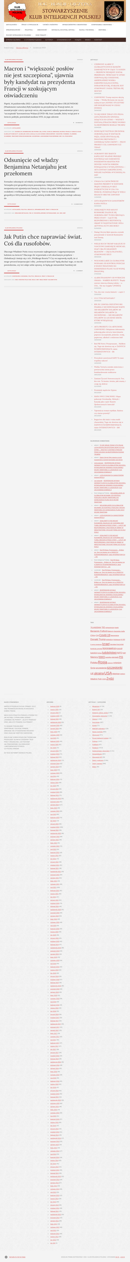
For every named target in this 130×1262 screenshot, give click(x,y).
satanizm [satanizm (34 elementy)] (110, 663)
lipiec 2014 (53, 1148)
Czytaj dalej (11, 122)
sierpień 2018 (54, 992)
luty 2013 (53, 1202)
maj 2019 (53, 963)
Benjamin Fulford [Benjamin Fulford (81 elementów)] (98, 631)
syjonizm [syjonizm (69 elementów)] (117, 662)
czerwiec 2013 (54, 1189)
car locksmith (98, 480)
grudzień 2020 (54, 903)
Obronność (95, 735)
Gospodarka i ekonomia (20, 276)
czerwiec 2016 (54, 1075)
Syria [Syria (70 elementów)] (92, 668)
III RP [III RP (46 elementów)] (123, 640)
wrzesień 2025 (54, 725)
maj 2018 (53, 1002)
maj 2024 (53, 776)
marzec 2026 (54, 709)
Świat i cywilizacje (52, 209)
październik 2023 (55, 798)
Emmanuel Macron (59, 131)
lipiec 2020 (53, 919)
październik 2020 (55, 909)
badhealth (18, 131)
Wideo (88, 40)
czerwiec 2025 (54, 735)
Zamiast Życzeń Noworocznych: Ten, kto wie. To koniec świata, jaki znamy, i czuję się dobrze (110, 381)
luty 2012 (53, 1240)
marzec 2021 (54, 894)
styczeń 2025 (54, 751)
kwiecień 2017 (54, 1043)
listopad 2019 (54, 944)
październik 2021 (55, 871)
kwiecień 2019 (54, 967)
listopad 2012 (54, 1211)
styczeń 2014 (54, 1167)
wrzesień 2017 (54, 1027)
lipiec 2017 (53, 1033)
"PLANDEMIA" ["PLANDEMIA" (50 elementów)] (96, 628)
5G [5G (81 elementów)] (103, 627)
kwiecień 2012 (54, 1233)
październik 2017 (55, 1024)
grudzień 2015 (54, 1094)
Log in (122, 1257)
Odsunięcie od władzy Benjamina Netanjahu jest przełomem (35, 167)
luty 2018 (53, 1011)
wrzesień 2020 (54, 913)
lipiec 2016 (53, 1071)
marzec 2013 (54, 1198)
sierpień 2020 (54, 916)
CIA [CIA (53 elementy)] (97, 635)
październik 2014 (55, 1138)
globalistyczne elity (11, 134)
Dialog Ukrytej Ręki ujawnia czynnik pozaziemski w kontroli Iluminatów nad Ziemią (109, 235)
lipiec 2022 (53, 843)
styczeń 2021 (54, 900)
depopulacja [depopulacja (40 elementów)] (115, 635)
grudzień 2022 (54, 827)
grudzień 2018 (54, 979)
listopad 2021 (54, 868)
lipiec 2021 (53, 881)
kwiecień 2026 (54, 706)
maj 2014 (53, 1154)
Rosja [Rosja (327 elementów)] (102, 662)
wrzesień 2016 (54, 1065)
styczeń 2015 (54, 1129)
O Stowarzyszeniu (32, 40)
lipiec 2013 (53, 1186)
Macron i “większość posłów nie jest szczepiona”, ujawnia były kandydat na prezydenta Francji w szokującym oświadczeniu (39, 82)
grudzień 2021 (54, 865)
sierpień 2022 (54, 840)
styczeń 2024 (54, 789)
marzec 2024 (54, 782)
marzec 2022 (54, 855)
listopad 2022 (54, 830)
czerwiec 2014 (54, 1151)
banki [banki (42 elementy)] (117, 628)
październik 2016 (55, 1062)
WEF (60, 136)
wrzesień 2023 (54, 802)
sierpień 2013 (54, 1183)
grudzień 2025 (54, 716)
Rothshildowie (51, 213)
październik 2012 (55, 1214)
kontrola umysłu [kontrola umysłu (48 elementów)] (96, 649)
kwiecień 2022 (54, 852)
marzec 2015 (54, 1122)
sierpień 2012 (54, 1221)
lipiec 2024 (53, 770)
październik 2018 (55, 986)
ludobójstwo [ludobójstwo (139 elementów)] (109, 652)
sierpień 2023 (54, 805)
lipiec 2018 (53, 995)
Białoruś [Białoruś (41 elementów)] (110, 631)
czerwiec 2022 (54, 846)
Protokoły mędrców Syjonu (105, 390)
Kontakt (98, 40)
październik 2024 (55, 760)
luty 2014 (53, 1163)
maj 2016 (53, 1078)
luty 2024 (53, 786)
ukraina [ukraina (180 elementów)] (99, 673)
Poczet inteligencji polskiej (100, 738)
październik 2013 (55, 1176)
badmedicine (27, 131)
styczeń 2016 (54, 1090)
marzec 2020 (54, 932)
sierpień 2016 (54, 1068)
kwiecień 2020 (54, 929)
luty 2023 (53, 821)
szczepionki (36, 136)
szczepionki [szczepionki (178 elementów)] (114, 667)
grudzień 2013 (54, 1170)
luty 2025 (53, 748)
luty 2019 (53, 973)
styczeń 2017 (54, 1052)
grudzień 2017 (54, 1017)
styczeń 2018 (54, 1014)
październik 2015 (55, 1100)
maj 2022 (53, 849)
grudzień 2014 (54, 1132)
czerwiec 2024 (54, 773)
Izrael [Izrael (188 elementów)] (106, 644)
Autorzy (49, 40)
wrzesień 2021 (54, 875)
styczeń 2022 (54, 862)
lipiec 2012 (53, 1224)
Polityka (24, 209)
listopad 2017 (54, 1021)
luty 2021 (53, 897)
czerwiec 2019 (54, 960)
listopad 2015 (54, 1097)
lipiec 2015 (53, 1109)
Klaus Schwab (41, 134)
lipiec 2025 (53, 732)
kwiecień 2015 (54, 1119)
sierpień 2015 (54, 1106)
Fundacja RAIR (76, 131)
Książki (78, 40)
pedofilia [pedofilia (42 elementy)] (108, 657)
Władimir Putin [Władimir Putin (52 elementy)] (96, 679)
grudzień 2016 (54, 1056)
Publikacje (95, 744)
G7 (33, 213)
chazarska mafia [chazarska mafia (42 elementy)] (119, 631)
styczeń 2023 (54, 824)
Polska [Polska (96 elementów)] (94, 662)
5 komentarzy (78, 204)
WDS (61, 213)
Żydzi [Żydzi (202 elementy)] (110, 678)
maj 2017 (53, 1040)
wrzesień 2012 (54, 1217)
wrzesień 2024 (54, 763)
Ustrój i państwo (97, 763)
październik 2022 (55, 833)
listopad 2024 (54, 757)
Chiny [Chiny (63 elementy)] (92, 635)
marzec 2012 (54, 1236)
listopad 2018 (54, 982)
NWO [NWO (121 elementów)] (102, 656)
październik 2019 (55, 948)
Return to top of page (17, 1257)
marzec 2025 (54, 744)
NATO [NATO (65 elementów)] (119, 653)
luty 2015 (53, 1125)
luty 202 (52, 1243)
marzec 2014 (54, 1160)
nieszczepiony (50, 134)
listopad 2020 (54, 906)
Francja (68, 131)
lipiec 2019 (53, 957)
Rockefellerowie (40, 213)
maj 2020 (53, 925)
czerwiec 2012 (54, 1227)
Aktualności (16, 128)
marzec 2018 (54, 1008)
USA (58, 213)
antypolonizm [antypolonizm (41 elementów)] (109, 628)
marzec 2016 (54, 1084)
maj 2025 (53, 738)
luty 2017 (53, 1049)
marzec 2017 (54, 1046)
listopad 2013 (54, 1173)
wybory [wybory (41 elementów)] (122, 674)
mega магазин (98, 463)
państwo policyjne (25, 279)
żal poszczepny (67, 136)
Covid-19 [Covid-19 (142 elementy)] (104, 635)
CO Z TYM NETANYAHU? (104, 298)
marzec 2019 (54, 970)
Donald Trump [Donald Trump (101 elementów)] (98, 639)
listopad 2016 (54, 1059)
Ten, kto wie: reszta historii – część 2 (109, 292)
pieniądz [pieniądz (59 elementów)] (115, 657)
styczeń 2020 (54, 938)
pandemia (66, 134)
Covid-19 (49, 131)
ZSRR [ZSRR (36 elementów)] (104, 679)
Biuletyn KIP (96, 709)
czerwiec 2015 (54, 1113)
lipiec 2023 (53, 808)
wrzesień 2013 (54, 1179)
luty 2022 (53, 859)
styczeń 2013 (54, 1205)
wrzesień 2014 (54, 1141)
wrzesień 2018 (54, 989)
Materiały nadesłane (98, 728)
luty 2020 (53, 935)
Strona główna (13, 40)
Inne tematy (96, 722)
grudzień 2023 (54, 792)
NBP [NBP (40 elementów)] (124, 653)
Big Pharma (35, 131)
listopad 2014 (54, 1135)
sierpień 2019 (54, 954)
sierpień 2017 (54, 1030)
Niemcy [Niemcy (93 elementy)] (94, 657)
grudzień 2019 (54, 941)
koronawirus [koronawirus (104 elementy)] (109, 648)
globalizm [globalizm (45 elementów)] (109, 640)
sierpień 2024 (54, 767)
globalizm (22, 134)
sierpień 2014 (54, 1144)
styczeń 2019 (54, 976)
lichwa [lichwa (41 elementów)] (99, 653)
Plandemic (73, 134)
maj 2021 (53, 887)
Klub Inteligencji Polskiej (13, 59)
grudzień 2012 (54, 1208)
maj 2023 (53, 814)
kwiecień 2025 (54, 741)
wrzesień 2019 (54, 951)
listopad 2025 (54, 719)
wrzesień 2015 (54, 1103)
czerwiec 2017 (54, 1036)
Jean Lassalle (31, 134)
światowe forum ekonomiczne (21, 136)
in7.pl (117, 1257)
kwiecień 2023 (54, 817)
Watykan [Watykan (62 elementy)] (116, 674)
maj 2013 (53, 1192)
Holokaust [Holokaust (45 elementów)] (117, 640)
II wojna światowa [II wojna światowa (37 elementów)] (96, 644)
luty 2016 (53, 1087)
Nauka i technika (97, 732)
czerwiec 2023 (54, 811)
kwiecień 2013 (54, 1195)
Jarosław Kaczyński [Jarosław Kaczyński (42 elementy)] (117, 644)
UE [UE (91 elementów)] (92, 673)
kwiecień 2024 (54, 779)
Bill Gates (42, 131)
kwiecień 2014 (54, 1157)
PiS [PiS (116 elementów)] (121, 657)
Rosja (34, 279)
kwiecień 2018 (54, 1005)
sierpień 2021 (54, 878)
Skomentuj (79, 122)
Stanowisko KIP (64, 40)
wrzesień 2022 (54, 836)
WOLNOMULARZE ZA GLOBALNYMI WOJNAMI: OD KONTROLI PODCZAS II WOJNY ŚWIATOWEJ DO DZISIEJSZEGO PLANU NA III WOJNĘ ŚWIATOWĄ (109, 266)
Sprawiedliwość (40, 209)
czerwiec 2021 (54, 884)
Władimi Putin (52, 279)
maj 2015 (53, 1116)
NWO (16, 279)
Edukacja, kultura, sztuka (100, 713)
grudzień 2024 (54, 754)
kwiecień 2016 (54, 1081)
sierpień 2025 (54, 728)
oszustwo (59, 134)
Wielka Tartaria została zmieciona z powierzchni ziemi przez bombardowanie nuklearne (108, 369)
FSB (30, 213)
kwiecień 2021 (54, 890)
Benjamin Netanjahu (21, 213)
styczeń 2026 (54, 713)
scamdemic (7, 136)
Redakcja (31, 209)
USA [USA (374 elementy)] (108, 673)
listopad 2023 (54, 795)
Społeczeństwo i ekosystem (100, 751)
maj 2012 (53, 1230)
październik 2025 (55, 722)
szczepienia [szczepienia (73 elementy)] (101, 668)
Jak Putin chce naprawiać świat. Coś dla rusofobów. (43, 240)
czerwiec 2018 (54, 998)
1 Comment (79, 270)
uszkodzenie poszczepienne (49, 136)
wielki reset (43, 279)
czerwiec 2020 (54, 922)
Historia (94, 719)
